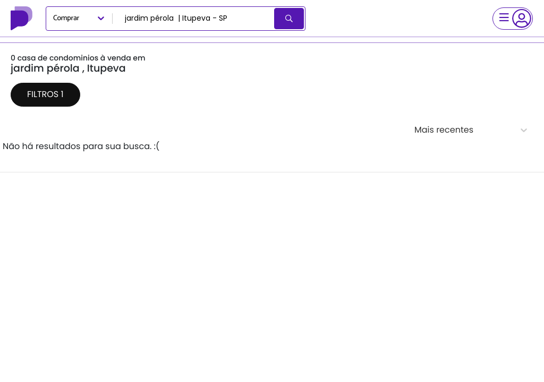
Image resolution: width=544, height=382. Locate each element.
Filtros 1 (45, 94)
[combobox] (194, 18)
